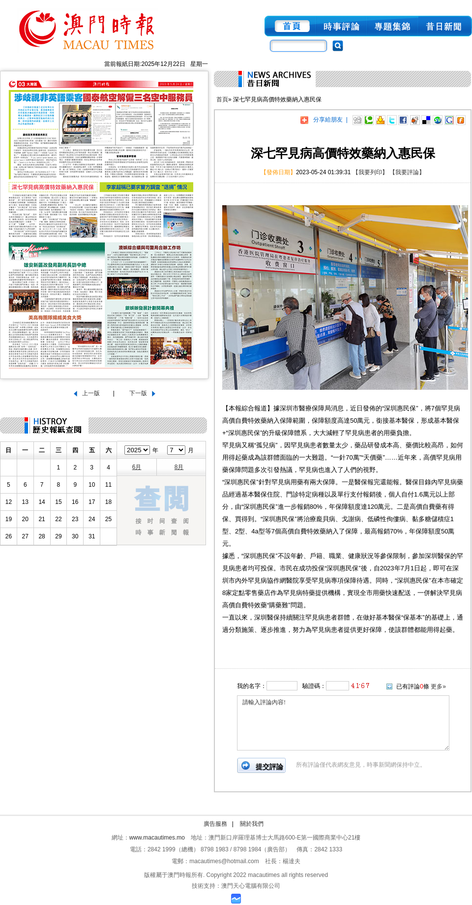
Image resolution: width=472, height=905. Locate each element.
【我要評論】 (407, 172)
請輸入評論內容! (343, 722)
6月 (137, 467)
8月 (179, 467)
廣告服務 (215, 823)
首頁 (222, 99)
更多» (438, 686)
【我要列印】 (370, 172)
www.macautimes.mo (157, 837)
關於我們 (252, 823)
